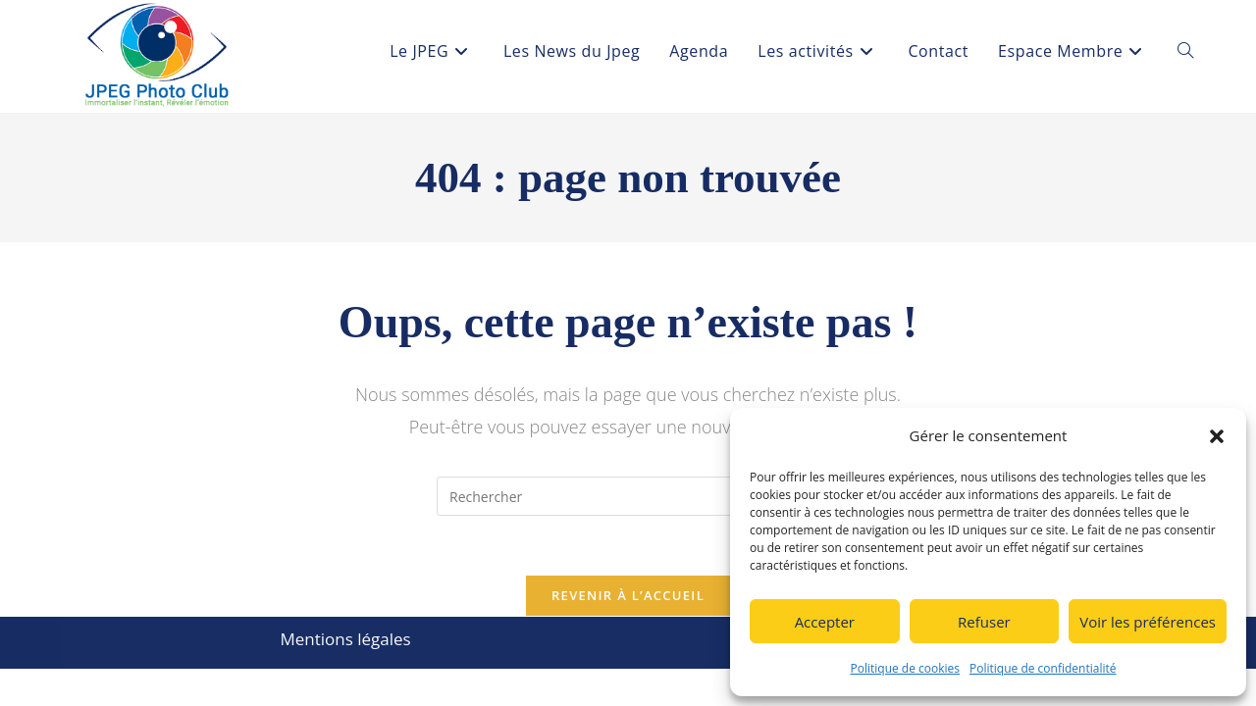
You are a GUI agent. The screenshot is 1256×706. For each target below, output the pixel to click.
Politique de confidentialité (1042, 668)
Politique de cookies (906, 668)
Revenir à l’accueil (628, 595)
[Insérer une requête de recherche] (628, 496)
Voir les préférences (1147, 621)
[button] (1217, 436)
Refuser (984, 621)
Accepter (825, 621)
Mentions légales (345, 639)
